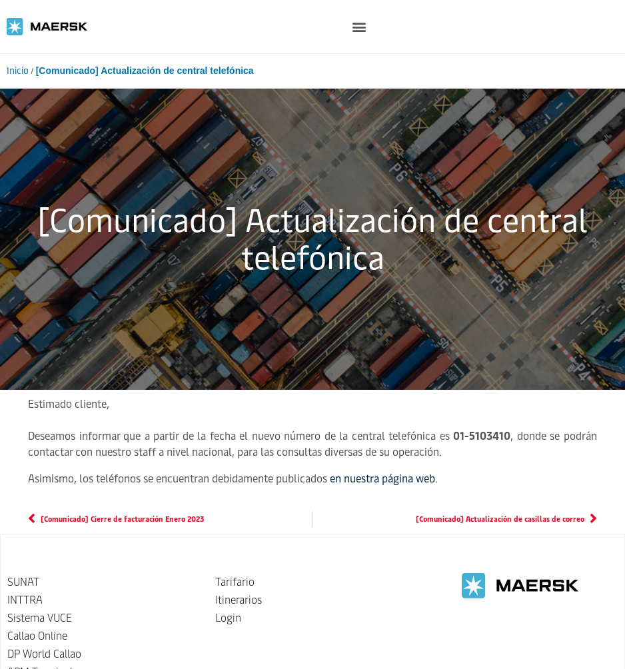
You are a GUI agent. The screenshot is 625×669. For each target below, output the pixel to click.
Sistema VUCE (39, 618)
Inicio (18, 71)
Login (228, 618)
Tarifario (235, 582)
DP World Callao (44, 654)
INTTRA (25, 600)
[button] (359, 27)
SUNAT (23, 582)
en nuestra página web (382, 478)
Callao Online (37, 636)
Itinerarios (238, 600)
